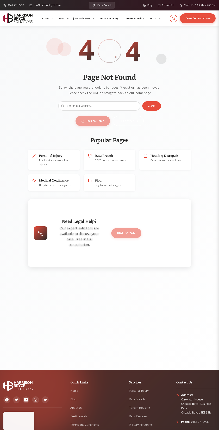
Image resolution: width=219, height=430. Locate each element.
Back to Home (92, 121)
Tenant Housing (134, 18)
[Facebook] (6, 399)
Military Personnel (141, 425)
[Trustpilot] (45, 399)
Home (74, 391)
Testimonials (78, 416)
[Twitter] (16, 399)
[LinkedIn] (26, 399)
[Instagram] (35, 399)
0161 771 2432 (126, 233)
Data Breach (137, 399)
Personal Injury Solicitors (77, 18)
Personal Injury (139, 391)
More (155, 18)
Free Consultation (198, 18)
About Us (48, 18)
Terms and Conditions (84, 425)
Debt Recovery (109, 18)
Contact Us (128, 121)
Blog (73, 399)
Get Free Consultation (165, 233)
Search (151, 106)
